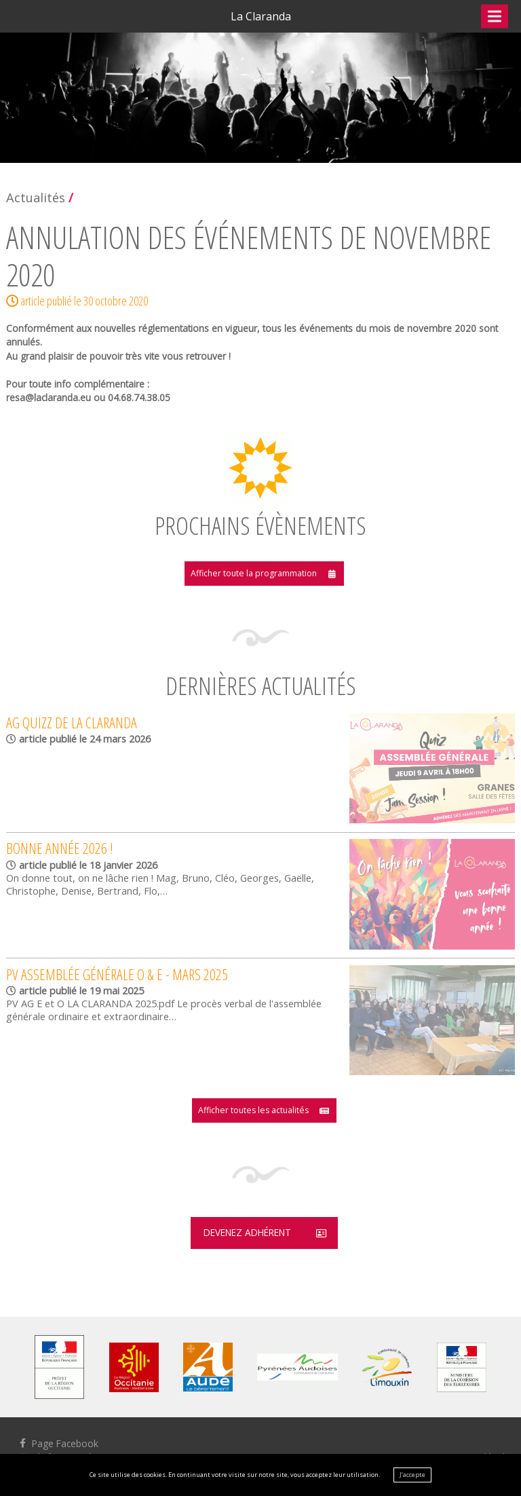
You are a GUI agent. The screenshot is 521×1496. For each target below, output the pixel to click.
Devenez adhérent (246, 1236)
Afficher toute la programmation (253, 574)
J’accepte (412, 1474)
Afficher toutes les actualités (253, 1112)
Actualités (35, 197)
